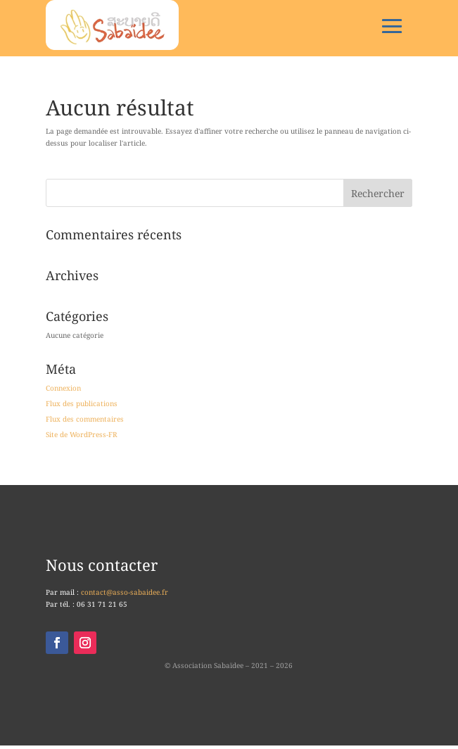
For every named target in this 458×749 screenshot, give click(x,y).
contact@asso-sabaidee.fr (124, 592)
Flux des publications (81, 403)
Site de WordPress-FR (81, 434)
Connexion (63, 388)
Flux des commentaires (85, 419)
